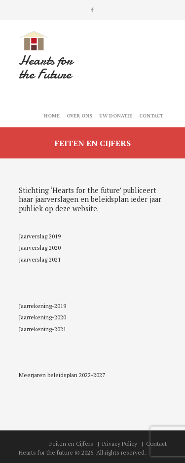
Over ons (79, 116)
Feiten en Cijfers (71, 443)
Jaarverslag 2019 (40, 236)
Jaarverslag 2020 (40, 247)
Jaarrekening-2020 (42, 317)
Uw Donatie (115, 116)
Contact (151, 116)
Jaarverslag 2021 (40, 259)
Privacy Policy (119, 443)
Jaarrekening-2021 (42, 329)
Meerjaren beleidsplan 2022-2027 (62, 375)
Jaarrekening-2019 (42, 305)
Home (52, 116)
